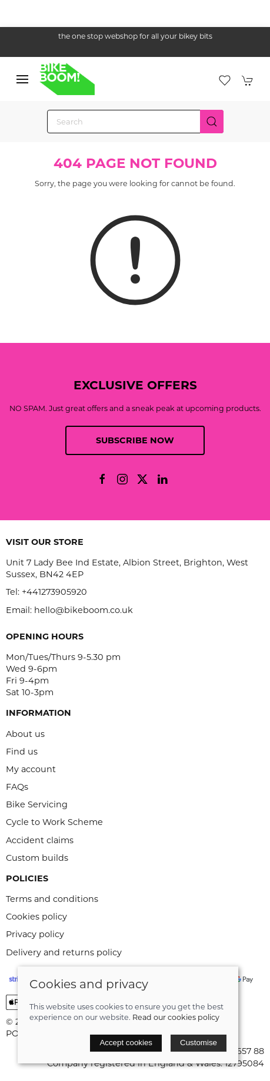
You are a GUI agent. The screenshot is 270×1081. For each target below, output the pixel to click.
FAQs (17, 787)
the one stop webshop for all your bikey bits (135, 36)
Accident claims (40, 840)
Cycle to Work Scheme (54, 822)
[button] (22, 79)
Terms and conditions (52, 899)
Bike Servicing (37, 804)
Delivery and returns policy (64, 952)
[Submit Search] (212, 121)
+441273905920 (54, 592)
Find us (22, 751)
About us (25, 734)
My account (31, 769)
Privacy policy (35, 934)
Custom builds (37, 858)
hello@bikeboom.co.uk (83, 610)
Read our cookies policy (175, 1017)
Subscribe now (135, 440)
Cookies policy (36, 916)
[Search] (135, 121)
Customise (198, 1042)
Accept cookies (125, 1042)
